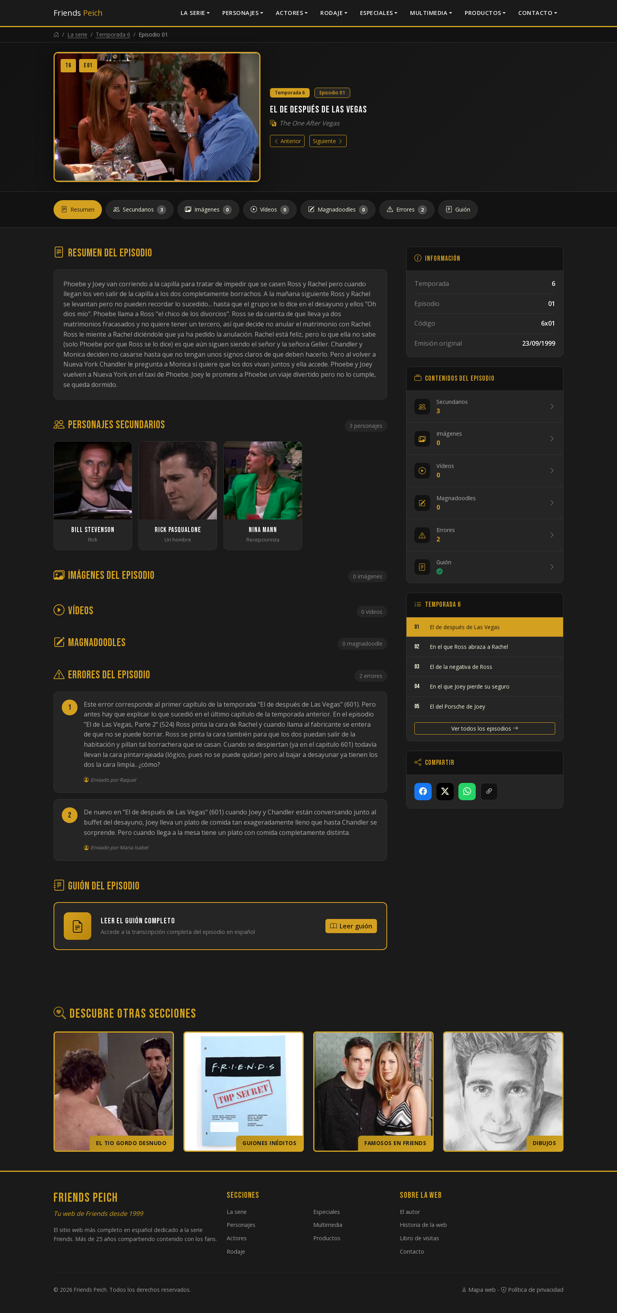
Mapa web (478, 1289)
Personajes (240, 13)
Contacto (535, 13)
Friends (78, 12)
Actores (289, 13)
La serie (193, 13)
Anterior (287, 141)
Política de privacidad (532, 1289)
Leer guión (351, 926)
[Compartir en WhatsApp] (467, 791)
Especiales (376, 13)
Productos (483, 13)
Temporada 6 (113, 34)
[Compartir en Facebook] (423, 791)
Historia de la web (423, 1224)
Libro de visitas (419, 1238)
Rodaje (331, 13)
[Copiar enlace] (489, 791)
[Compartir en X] (445, 791)
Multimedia (428, 13)
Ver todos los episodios (484, 728)
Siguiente (328, 141)
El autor (410, 1211)
